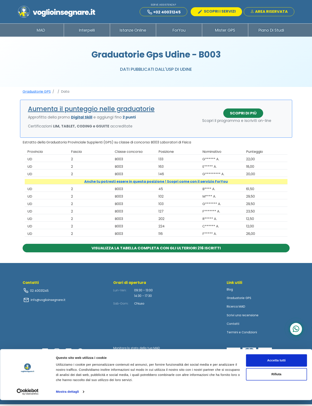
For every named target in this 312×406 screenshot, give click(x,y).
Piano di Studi (271, 31)
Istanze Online (133, 31)
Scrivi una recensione (242, 317)
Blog (230, 291)
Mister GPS (225, 31)
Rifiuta (276, 380)
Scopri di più (243, 114)
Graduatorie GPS (37, 93)
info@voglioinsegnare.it (48, 301)
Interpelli (87, 31)
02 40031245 (39, 292)
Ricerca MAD (236, 308)
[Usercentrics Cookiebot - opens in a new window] (27, 397)
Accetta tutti (276, 366)
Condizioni (249, 334)
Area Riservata (269, 12)
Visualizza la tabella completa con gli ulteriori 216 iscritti (156, 249)
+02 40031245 (164, 12)
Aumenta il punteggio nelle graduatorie (91, 110)
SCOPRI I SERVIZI (217, 11)
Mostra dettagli (67, 397)
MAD (41, 31)
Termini (232, 334)
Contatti (233, 325)
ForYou (179, 31)
